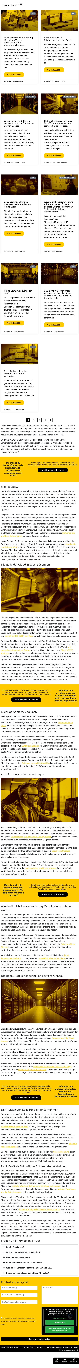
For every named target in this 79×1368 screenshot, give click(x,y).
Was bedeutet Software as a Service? (23, 1252)
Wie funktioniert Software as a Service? (24, 1262)
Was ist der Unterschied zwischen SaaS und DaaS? (29, 1268)
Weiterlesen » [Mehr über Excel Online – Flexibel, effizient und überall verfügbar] (14, 402)
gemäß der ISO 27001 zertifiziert (19, 636)
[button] (39, 1247)
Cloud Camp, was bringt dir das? (18, 292)
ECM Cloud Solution (30, 746)
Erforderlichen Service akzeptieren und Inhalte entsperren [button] (60, 1330)
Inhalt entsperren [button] (59, 1322)
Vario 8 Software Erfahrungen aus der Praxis (58, 39)
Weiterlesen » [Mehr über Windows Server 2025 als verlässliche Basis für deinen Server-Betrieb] (14, 155)
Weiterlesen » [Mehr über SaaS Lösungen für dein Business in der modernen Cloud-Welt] (14, 233)
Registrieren (73, 1361)
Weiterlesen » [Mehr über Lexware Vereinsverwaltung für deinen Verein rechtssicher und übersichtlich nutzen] (14, 74)
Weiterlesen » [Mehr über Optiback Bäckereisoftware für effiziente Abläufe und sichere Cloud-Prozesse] (54, 155)
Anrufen (56, 1361)
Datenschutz (14, 1347)
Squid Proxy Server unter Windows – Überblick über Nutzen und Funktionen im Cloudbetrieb (57, 294)
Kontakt (64, 1361)
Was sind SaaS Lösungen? (18, 1257)
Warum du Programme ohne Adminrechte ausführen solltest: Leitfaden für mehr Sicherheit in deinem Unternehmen (58, 207)
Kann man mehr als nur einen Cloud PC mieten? (27, 1273)
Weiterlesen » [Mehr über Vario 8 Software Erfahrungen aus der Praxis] (54, 70)
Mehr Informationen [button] (60, 1318)
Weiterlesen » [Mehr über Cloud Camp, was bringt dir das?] (14, 323)
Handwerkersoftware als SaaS (14, 1126)
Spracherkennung (61, 1152)
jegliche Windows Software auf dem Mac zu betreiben (36, 1186)
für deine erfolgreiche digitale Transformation (39, 1209)
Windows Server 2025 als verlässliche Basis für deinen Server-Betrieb (19, 123)
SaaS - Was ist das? (15, 1247)
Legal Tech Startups (61, 851)
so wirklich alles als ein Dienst (52, 958)
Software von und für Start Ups (36, 763)
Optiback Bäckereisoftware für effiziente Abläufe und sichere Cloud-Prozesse (58, 123)
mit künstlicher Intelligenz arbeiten (40, 868)
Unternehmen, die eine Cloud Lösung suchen (31, 836)
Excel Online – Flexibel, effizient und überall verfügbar (16, 373)
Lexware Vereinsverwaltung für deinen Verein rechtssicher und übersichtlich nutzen (18, 41)
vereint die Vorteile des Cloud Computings (52, 1066)
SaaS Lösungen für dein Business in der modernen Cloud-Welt (17, 204)
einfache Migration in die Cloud (32, 1069)
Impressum (5, 1347)
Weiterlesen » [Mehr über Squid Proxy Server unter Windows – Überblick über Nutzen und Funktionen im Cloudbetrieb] (54, 325)
